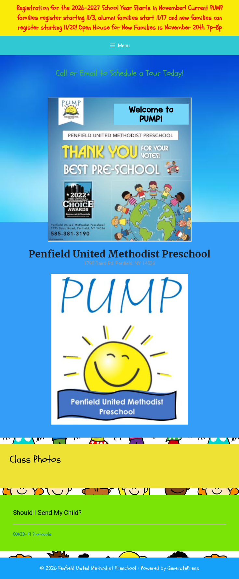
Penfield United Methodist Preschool (120, 254)
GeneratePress (183, 568)
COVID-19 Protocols (32, 534)
